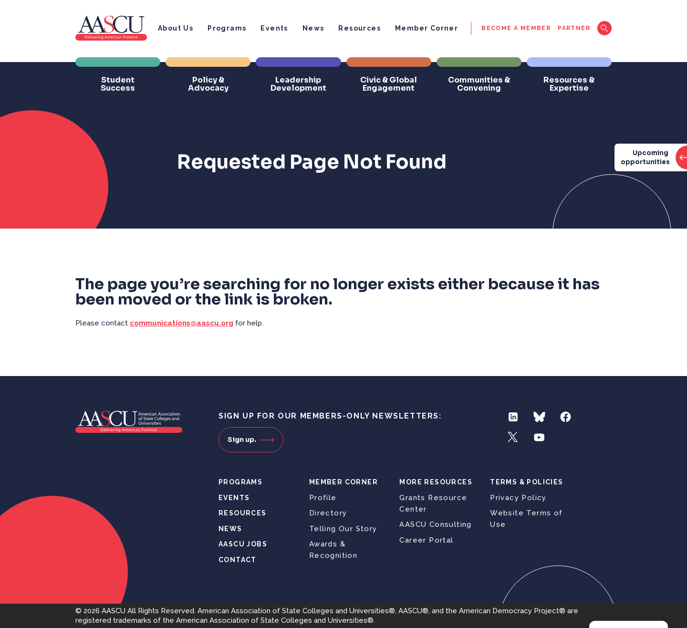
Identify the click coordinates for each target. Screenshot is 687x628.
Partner (574, 28)
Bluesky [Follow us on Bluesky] (539, 417)
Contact (238, 560)
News (313, 28)
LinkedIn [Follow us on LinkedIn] (513, 417)
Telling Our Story (343, 528)
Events (274, 28)
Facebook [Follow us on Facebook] (566, 417)
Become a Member (516, 28)
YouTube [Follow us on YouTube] (539, 437)
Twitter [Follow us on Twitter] (513, 437)
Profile (323, 497)
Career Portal (426, 540)
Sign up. (251, 439)
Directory (328, 513)
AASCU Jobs (243, 544)
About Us (175, 28)
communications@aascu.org (181, 323)
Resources (359, 28)
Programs (227, 28)
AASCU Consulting (435, 524)
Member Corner (426, 28)
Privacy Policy (518, 497)
